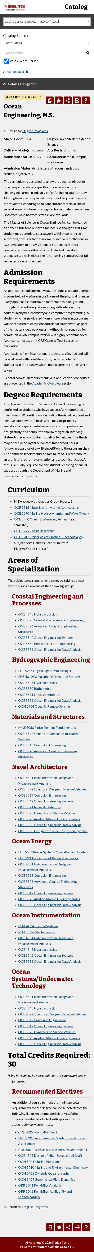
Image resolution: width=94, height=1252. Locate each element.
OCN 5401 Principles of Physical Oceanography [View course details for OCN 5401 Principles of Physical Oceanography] (48, 537)
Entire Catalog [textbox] (13, 42)
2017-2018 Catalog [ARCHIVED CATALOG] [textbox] (32, 21)
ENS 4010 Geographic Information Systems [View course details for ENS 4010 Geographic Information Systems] (49, 676)
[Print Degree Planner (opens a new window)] (50, 100)
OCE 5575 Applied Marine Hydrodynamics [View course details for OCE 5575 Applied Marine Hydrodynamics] (49, 819)
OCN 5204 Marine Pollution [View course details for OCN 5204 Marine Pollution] (38, 1161)
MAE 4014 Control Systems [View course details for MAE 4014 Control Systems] (38, 926)
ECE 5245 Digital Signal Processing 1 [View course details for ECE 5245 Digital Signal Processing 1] (44, 671)
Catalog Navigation (22, 84)
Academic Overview (46, 383)
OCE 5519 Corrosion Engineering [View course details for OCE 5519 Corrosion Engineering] (42, 745)
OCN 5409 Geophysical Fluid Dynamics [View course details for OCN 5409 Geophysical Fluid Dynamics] (46, 1179)
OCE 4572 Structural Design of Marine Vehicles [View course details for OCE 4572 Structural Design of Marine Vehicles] (52, 789)
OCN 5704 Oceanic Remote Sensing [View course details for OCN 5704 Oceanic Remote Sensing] (44, 706)
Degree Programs (35, 131)
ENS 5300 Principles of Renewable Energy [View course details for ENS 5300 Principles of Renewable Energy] (48, 858)
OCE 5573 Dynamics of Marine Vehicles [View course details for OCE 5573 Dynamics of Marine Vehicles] (47, 813)
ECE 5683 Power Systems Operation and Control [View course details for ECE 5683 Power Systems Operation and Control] (53, 852)
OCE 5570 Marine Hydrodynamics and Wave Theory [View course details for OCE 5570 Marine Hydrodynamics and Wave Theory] (52, 513)
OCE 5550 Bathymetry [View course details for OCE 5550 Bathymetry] (34, 688)
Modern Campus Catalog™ (54, 1246)
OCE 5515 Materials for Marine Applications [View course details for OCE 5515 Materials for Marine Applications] (46, 507)
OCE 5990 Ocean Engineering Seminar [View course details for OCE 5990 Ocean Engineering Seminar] (41, 519)
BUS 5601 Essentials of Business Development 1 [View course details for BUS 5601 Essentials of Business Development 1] (52, 1150)
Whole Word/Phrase (24, 61)
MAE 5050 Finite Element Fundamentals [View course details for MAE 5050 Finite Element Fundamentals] (47, 727)
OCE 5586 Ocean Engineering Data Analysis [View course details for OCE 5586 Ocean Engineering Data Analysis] (49, 649)
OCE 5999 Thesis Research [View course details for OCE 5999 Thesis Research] (33, 531)
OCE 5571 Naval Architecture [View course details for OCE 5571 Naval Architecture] (39, 694)
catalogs (35, 1242)
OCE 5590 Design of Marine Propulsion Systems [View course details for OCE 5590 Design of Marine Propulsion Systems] (53, 831)
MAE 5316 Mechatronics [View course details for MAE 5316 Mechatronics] (36, 932)
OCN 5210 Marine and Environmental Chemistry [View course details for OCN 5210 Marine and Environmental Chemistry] (53, 1167)
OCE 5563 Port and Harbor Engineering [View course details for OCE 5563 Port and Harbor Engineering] (46, 644)
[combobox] (47, 21)
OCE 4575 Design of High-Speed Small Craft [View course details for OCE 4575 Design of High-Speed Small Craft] (50, 1155)
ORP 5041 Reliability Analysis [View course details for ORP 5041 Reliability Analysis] (39, 1185)
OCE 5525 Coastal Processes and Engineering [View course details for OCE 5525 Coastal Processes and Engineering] (51, 620)
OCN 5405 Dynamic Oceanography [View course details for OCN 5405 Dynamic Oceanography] (44, 1173)
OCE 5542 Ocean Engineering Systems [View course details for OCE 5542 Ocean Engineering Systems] (45, 637)
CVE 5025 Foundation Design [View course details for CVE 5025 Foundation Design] (39, 1132)
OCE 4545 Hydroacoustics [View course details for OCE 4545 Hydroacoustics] (37, 614)
